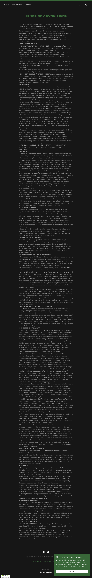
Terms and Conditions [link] (51, 561)
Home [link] (6, 5)
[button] (17, 5)
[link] (82, 4)
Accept (71, 571)
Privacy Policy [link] (37, 561)
